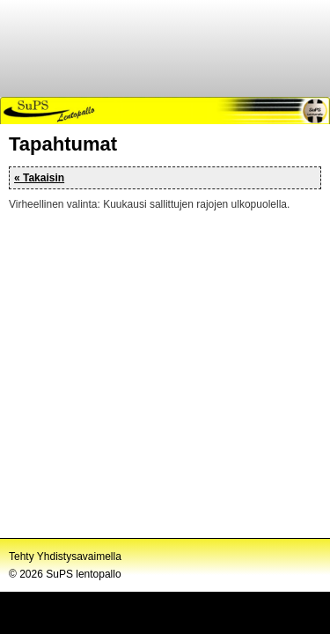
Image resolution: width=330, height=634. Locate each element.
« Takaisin (39, 178)
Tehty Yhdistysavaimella (65, 556)
